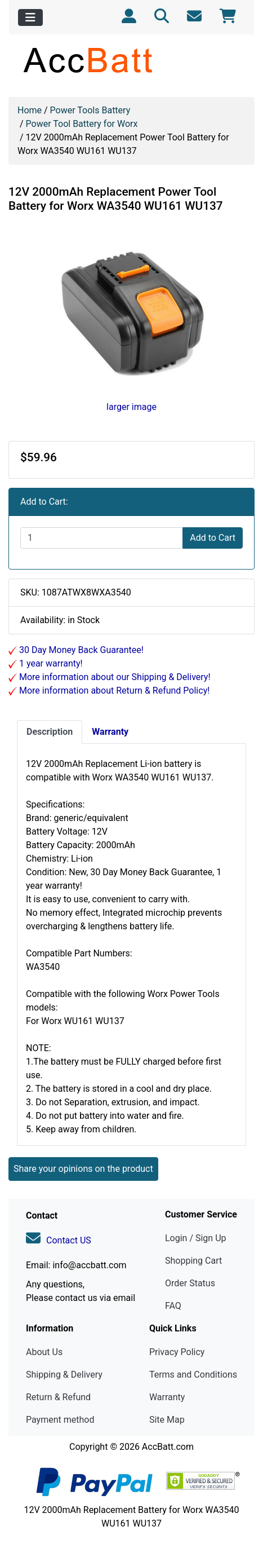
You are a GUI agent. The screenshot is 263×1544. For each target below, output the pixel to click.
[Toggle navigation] (30, 17)
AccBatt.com (168, 1446)
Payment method (60, 1419)
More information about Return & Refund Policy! (113, 690)
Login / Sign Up (195, 1238)
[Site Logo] (131, 60)
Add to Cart (212, 537)
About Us (44, 1352)
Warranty (167, 1397)
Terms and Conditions (193, 1374)
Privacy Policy (177, 1352)
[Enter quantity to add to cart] (101, 538)
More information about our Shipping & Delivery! (114, 677)
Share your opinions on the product (83, 1168)
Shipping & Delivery (64, 1374)
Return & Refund (58, 1397)
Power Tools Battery (90, 110)
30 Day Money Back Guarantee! (80, 650)
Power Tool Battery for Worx (82, 123)
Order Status (190, 1283)
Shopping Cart (193, 1260)
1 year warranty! (50, 663)
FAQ (173, 1305)
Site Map (167, 1419)
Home (29, 110)
